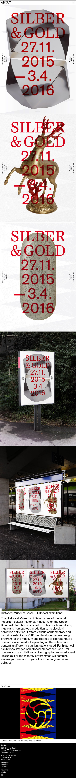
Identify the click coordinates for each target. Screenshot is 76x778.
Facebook (4, 765)
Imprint (3, 772)
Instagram (5, 763)
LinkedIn (4, 767)
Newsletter (5, 770)
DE (2, 775)
